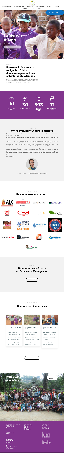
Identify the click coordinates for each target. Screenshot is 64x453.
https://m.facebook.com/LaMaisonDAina (13, 436)
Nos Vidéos (57, 6)
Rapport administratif (28, 425)
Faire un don (40, 377)
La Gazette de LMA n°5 (46, 438)
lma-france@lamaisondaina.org (11, 430)
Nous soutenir (36, 8)
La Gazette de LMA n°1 (46, 434)
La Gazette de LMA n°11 (46, 443)
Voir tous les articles (32, 358)
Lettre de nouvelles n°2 (46, 429)
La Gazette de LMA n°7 (46, 439)
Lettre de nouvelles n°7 (46, 433)
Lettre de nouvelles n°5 (46, 431)
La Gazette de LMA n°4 (46, 437)
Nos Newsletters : (45, 427)
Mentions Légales (27, 429)
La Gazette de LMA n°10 (46, 442)
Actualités (49, 6)
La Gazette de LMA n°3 (46, 436)
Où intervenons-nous (19, 6)
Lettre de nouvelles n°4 (46, 430)
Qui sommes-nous (6, 6)
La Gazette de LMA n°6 (46, 438)
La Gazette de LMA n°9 (46, 441)
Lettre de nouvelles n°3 (46, 430)
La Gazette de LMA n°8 (46, 440)
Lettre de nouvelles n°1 (46, 428)
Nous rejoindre (51, 377)
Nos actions (30, 6)
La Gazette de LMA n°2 (46, 435)
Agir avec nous (26, 8)
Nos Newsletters (40, 6)
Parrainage (26, 426)
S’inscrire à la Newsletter (46, 425)
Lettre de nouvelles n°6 (46, 432)
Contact (25, 428)
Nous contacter (32, 280)
